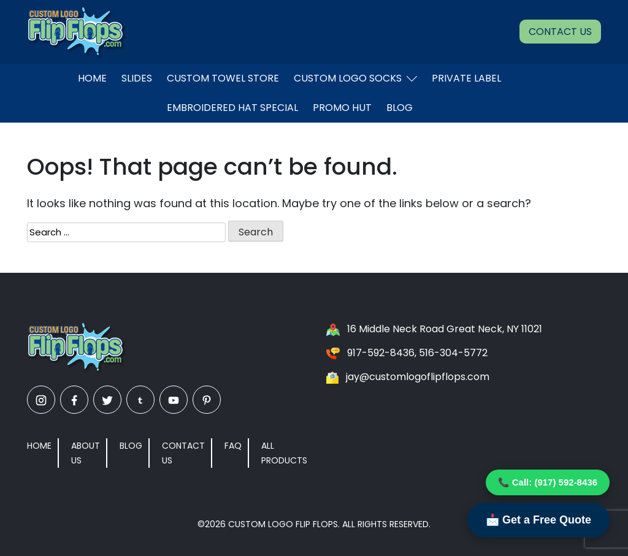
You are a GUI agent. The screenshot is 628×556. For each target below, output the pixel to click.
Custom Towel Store (223, 78)
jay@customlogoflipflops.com (417, 377)
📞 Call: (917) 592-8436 (547, 482)
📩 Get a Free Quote (538, 520)
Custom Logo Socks (355, 78)
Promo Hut (342, 108)
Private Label (466, 78)
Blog (399, 108)
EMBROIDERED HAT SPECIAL (232, 108)
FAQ (233, 446)
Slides (136, 78)
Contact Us (560, 32)
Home (92, 78)
